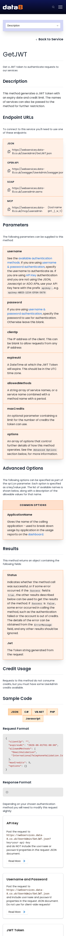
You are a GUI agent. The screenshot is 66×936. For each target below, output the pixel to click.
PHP (52, 712)
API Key (31, 275)
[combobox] (33, 25)
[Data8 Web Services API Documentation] (13, 7)
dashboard (35, 534)
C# (26, 712)
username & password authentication (31, 265)
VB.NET (39, 712)
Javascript (33, 718)
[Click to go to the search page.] (53, 7)
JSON (14, 712)
